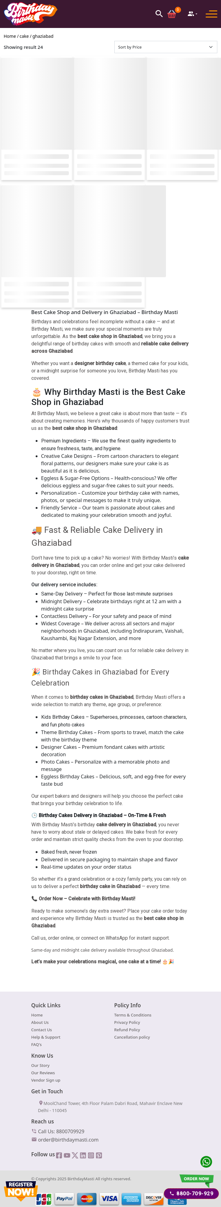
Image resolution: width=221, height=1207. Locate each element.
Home (37, 1016)
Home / (11, 37)
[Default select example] (166, 48)
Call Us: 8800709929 (58, 1132)
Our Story (40, 1066)
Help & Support (46, 1038)
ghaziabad (43, 37)
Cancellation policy (132, 1038)
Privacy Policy (127, 1023)
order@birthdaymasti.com (65, 1140)
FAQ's (36, 1045)
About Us (40, 1023)
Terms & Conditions (133, 1016)
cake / (26, 37)
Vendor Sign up (46, 1081)
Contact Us (41, 1030)
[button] (159, 13)
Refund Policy (127, 1030)
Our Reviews (43, 1074)
